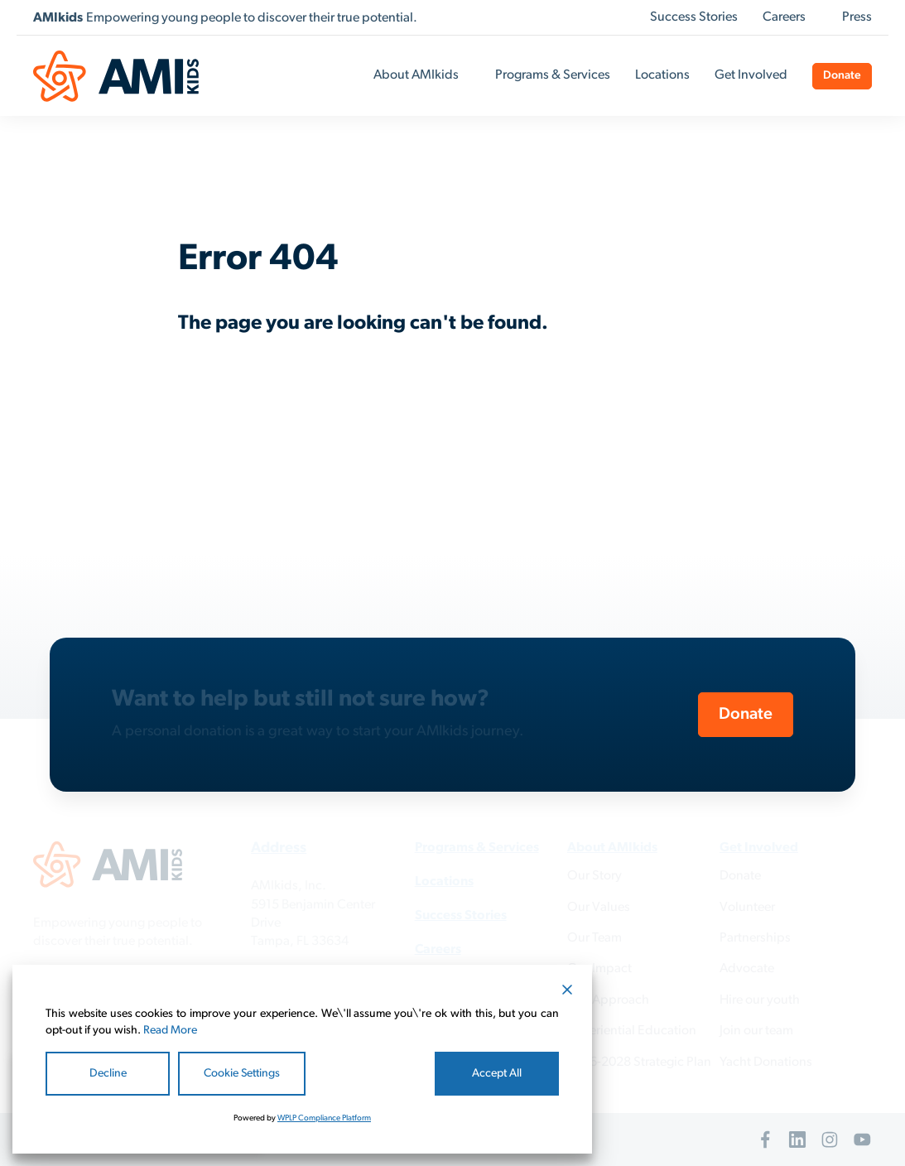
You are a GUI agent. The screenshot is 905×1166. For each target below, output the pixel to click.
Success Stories (694, 17)
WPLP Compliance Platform (324, 1118)
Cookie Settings (242, 1073)
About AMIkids (416, 75)
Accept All (497, 1073)
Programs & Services (552, 75)
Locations (662, 75)
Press (857, 17)
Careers (784, 17)
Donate (842, 76)
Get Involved (751, 75)
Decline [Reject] (108, 1073)
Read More (170, 1030)
